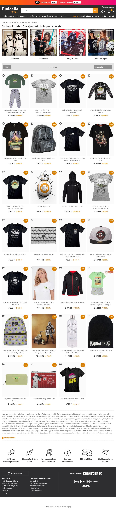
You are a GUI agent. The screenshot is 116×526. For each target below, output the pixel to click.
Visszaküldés (34, 488)
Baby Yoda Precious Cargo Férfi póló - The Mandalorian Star (72, 255)
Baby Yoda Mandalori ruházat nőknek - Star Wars (44, 303)
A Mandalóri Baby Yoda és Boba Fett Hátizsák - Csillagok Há (15, 351)
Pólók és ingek (101, 58)
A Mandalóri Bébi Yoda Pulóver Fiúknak (101, 111)
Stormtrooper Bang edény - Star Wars (43, 400)
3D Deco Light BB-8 (43, 206)
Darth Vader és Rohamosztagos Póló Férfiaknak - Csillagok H (72, 159)
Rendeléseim (34, 481)
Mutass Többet (9, 438)
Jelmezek (21, 16)
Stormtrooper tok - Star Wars (44, 254)
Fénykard (43, 58)
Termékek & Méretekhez (38, 483)
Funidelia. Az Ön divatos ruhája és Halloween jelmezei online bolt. (10, 10)
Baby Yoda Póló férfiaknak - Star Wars (15, 159)
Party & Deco (72, 58)
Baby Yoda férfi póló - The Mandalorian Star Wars (43, 111)
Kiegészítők (33, 16)
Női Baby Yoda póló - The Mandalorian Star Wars (100, 207)
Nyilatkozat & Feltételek (10, 483)
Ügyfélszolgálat (15, 473)
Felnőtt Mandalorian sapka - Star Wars (101, 351)
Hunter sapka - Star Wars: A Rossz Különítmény (101, 255)
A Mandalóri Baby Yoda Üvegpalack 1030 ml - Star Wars (72, 351)
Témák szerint (8, 16)
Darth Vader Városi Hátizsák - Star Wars (43, 159)
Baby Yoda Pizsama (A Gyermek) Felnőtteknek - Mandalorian (15, 111)
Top (74, 16)
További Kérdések (36, 490)
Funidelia (5, 22)
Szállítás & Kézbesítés (37, 486)
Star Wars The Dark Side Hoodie (72, 206)
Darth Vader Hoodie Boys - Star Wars (72, 302)
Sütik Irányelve (7, 488)
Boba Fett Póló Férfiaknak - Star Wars (100, 159)
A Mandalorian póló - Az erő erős (15, 254)
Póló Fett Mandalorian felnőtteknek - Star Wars (15, 303)
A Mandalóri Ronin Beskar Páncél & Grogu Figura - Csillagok (44, 351)
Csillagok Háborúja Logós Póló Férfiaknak (72, 111)
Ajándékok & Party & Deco (53, 16)
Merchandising (15, 22)
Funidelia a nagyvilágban (10, 481)
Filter (7, 67)
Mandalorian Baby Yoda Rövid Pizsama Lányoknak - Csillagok (101, 303)
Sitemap (4, 493)
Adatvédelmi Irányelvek (10, 486)
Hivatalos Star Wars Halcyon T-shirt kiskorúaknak (72, 400)
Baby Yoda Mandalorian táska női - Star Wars (15, 400)
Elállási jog (5, 490)
